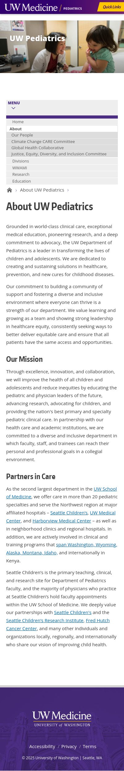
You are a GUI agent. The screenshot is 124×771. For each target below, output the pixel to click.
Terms (89, 746)
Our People (22, 135)
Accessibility (42, 746)
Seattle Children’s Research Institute (45, 620)
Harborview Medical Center (61, 521)
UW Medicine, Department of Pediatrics (43, 19)
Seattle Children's (72, 612)
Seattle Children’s (69, 512)
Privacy (68, 746)
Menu (14, 103)
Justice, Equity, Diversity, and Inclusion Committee (58, 154)
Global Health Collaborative (37, 147)
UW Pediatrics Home (8, 190)
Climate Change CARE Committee (43, 141)
